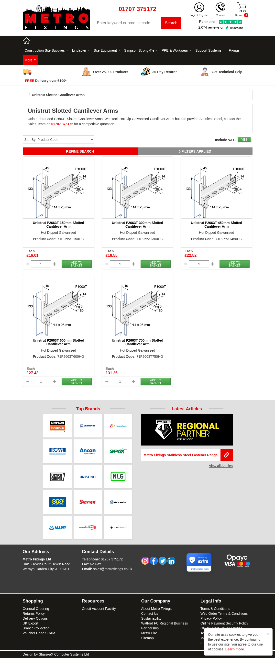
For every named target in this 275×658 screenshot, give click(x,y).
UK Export (30, 623)
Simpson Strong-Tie (141, 50)
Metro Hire (149, 633)
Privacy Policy (211, 618)
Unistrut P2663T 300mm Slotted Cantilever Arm (137, 224)
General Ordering (36, 609)
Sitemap (147, 638)
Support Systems (210, 50)
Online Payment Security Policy (224, 623)
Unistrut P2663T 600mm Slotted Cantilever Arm (58, 342)
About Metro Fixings (156, 609)
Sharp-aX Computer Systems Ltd (64, 654)
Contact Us (149, 613)
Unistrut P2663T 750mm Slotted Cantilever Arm (137, 342)
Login (193, 15)
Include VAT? (225, 140)
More (30, 60)
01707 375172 (112, 559)
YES (244, 139)
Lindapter (81, 50)
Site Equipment (107, 50)
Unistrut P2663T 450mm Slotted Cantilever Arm (216, 224)
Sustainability (151, 618)
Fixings (236, 50)
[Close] (268, 633)
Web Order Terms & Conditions (224, 613)
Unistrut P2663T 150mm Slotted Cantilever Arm (58, 224)
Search (171, 23)
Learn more (234, 649)
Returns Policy (34, 613)
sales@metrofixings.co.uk (112, 569)
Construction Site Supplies (46, 50)
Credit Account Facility (99, 609)
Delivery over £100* (46, 81)
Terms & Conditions (215, 609)
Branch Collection (36, 628)
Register (204, 15)
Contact (220, 15)
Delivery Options (35, 618)
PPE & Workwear (176, 50)
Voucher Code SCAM (39, 633)
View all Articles (221, 466)
